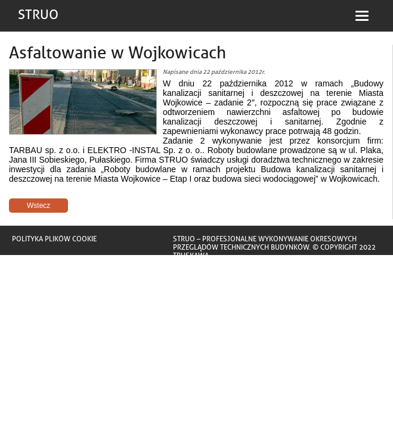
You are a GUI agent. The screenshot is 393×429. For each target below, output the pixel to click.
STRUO (38, 15)
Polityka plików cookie (54, 239)
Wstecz (38, 205)
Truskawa (191, 255)
